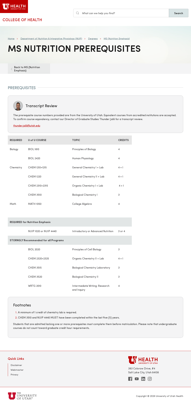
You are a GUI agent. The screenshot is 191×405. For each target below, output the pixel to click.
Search (178, 13)
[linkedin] (143, 379)
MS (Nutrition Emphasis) (117, 38)
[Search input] (121, 13)
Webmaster (17, 369)
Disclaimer (16, 365)
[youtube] (137, 379)
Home (11, 38)
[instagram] (150, 379)
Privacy (14, 374)
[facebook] (130, 379)
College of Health (22, 19)
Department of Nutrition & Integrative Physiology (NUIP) (51, 38)
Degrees (93, 38)
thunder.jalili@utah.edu (26, 125)
